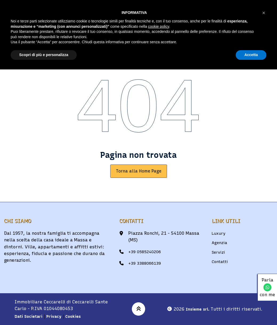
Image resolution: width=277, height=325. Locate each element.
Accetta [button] (251, 55)
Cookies (78, 316)
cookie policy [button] (158, 26)
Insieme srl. (196, 309)
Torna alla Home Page (138, 171)
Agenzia (220, 242)
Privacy (58, 316)
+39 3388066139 (146, 263)
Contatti (221, 261)
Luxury (219, 233)
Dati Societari (30, 316)
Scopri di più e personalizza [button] (43, 55)
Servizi (219, 252)
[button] (263, 13)
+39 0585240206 (146, 251)
